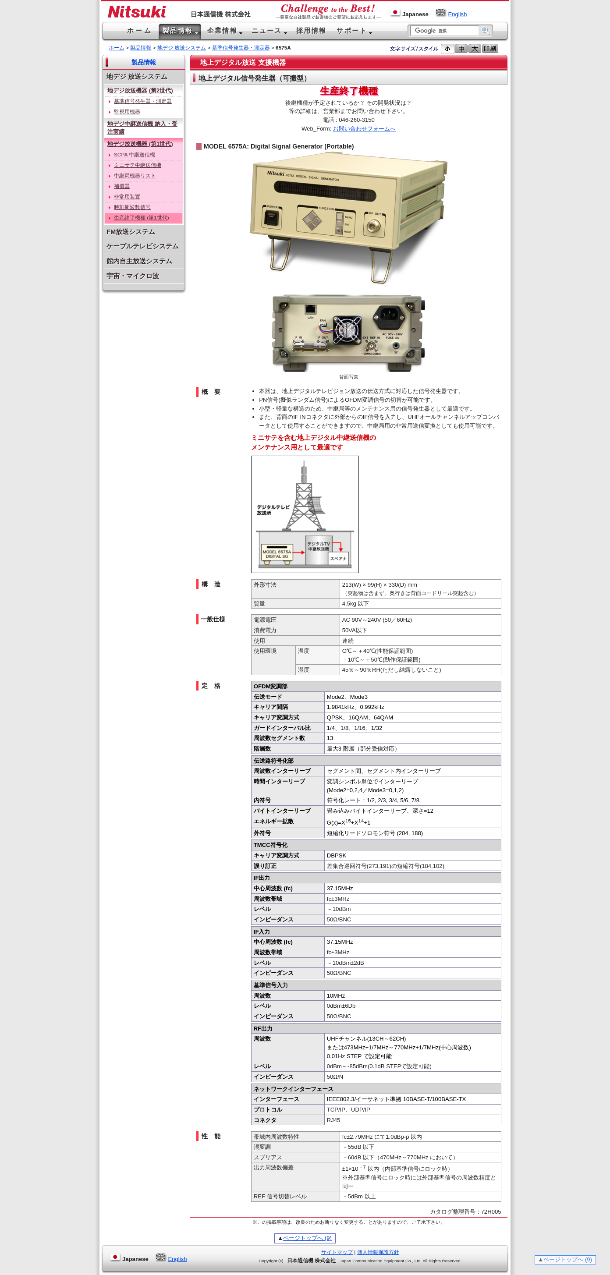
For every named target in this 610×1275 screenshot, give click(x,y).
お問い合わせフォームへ (364, 128)
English (451, 14)
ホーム (116, 48)
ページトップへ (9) (307, 1238)
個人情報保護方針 (378, 1252)
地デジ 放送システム (181, 48)
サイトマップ (337, 1252)
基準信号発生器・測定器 (241, 48)
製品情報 (140, 48)
